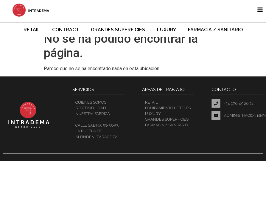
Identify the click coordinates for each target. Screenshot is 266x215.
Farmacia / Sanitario (215, 30)
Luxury (166, 30)
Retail (32, 30)
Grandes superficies (118, 30)
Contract (65, 30)
